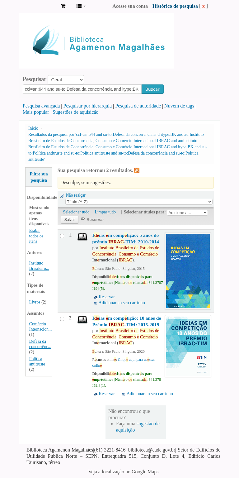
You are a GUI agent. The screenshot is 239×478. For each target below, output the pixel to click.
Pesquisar (35, 79)
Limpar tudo (105, 212)
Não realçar (76, 195)
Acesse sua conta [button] (130, 6)
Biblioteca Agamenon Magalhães (40, 6)
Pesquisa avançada (41, 105)
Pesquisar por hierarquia (87, 105)
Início (33, 128)
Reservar (107, 296)
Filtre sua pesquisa (39, 177)
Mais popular (36, 112)
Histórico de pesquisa (175, 6)
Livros (34, 302)
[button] (63, 6)
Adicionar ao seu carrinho (122, 302)
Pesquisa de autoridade (138, 105)
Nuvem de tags (179, 105)
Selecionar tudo (76, 212)
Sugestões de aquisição (76, 112)
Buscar (152, 89)
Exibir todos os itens (36, 235)
